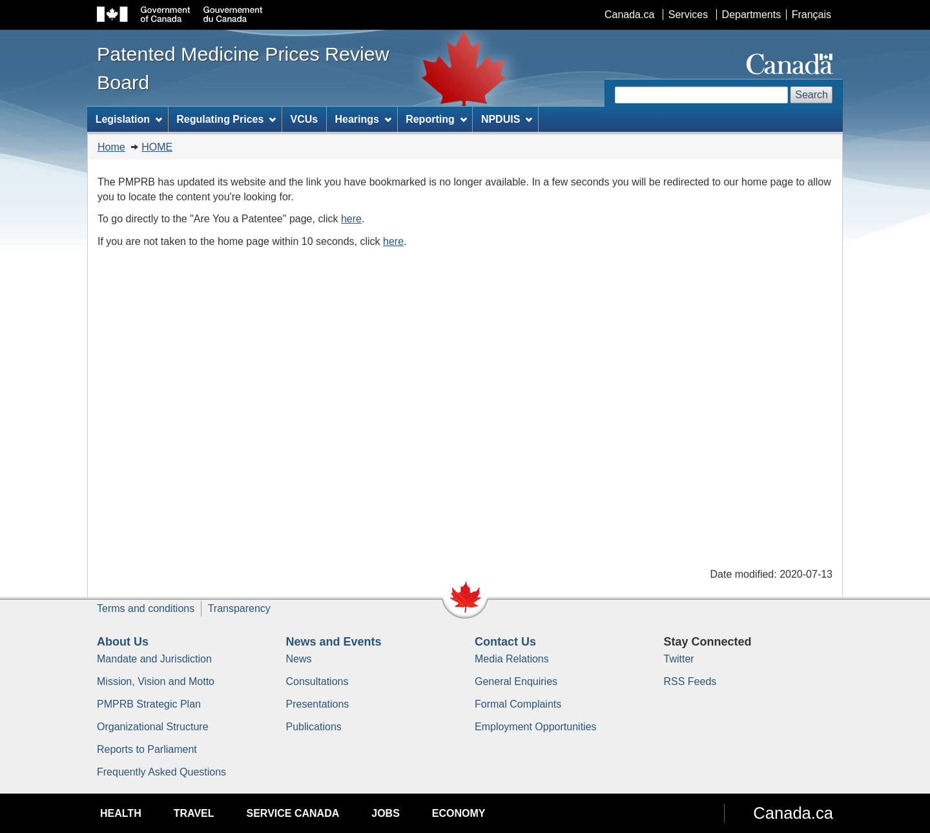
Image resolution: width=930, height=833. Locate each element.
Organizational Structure (153, 726)
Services (688, 14)
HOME (156, 147)
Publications (314, 726)
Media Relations (512, 658)
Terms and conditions (145, 608)
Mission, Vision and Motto (155, 681)
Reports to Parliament (147, 749)
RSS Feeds (690, 681)
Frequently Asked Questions (161, 771)
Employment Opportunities (536, 726)
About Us (123, 641)
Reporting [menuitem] (436, 119)
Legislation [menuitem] (129, 119)
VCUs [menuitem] (304, 119)
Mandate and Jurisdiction (154, 658)
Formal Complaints (518, 704)
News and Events (334, 641)
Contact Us (505, 641)
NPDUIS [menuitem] (506, 119)
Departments (751, 14)
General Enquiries (516, 681)
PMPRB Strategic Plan (149, 704)
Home (111, 147)
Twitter (679, 658)
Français (811, 14)
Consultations (317, 681)
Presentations (317, 704)
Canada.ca (629, 14)
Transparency (239, 608)
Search (811, 94)
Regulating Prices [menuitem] (226, 119)
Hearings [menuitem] (363, 119)
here (351, 218)
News (299, 658)
